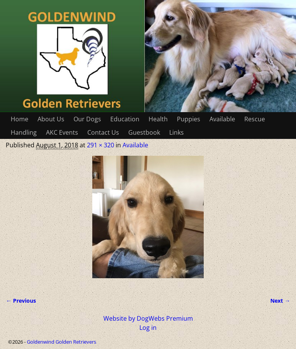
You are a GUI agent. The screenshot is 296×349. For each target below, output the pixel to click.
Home (19, 119)
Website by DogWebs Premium (148, 318)
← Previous (21, 300)
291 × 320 (100, 145)
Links (176, 132)
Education (124, 119)
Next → (280, 300)
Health (158, 119)
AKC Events (62, 132)
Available (222, 119)
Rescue (254, 119)
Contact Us (103, 132)
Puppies (188, 119)
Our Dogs (87, 119)
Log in (148, 327)
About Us (51, 119)
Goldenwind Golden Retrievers (61, 341)
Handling (24, 132)
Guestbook (144, 132)
